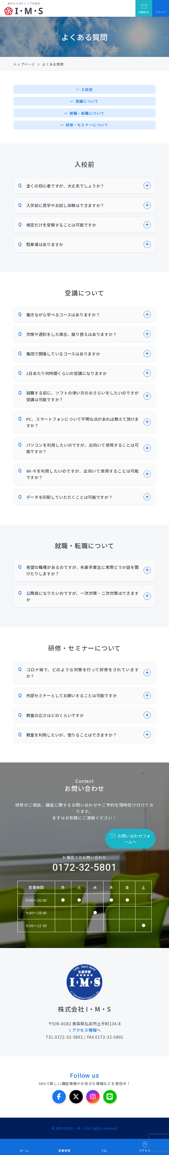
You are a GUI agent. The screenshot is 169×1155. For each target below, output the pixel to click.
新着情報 (64, 1150)
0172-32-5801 (84, 867)
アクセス (145, 1150)
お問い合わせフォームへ (134, 838)
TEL (104, 1151)
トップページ (24, 64)
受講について (87, 101)
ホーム (24, 1150)
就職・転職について (87, 113)
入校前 (87, 89)
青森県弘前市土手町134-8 (96, 1023)
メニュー (161, 12)
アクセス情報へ (86, 1030)
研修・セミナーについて (87, 124)
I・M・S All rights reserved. (95, 1128)
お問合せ (144, 12)
